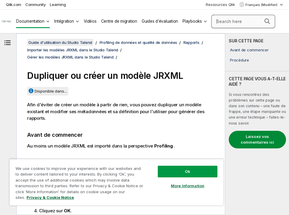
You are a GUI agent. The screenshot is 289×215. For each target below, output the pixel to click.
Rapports (191, 42)
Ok (187, 171)
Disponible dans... (51, 91)
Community (35, 4)
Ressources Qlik (220, 4)
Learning (58, 4)
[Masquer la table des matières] (7, 42)
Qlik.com (13, 4)
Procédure (239, 60)
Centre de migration (119, 21)
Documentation (30, 21)
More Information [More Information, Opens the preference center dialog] (187, 185)
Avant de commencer (249, 49)
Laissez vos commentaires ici (257, 139)
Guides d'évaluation (160, 21)
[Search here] (243, 21)
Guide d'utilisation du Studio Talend (60, 42)
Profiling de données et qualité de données (138, 42)
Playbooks (192, 21)
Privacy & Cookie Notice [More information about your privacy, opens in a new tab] (50, 197)
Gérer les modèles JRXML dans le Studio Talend (70, 57)
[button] (267, 21)
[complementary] (257, 124)
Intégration (64, 21)
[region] (116, 182)
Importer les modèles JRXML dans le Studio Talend (72, 49)
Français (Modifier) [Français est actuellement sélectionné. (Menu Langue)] (261, 5)
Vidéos (90, 21)
